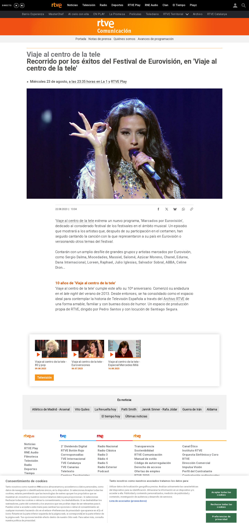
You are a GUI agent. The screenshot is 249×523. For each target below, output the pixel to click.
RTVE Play (119, 81)
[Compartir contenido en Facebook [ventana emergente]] (158, 208)
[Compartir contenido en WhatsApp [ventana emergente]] (183, 208)
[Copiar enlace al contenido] (191, 208)
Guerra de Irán (192, 409)
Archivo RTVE (173, 299)
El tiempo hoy (111, 416)
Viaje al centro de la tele (75, 221)
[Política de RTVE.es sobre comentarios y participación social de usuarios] (211, 496)
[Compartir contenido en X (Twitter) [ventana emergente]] (167, 208)
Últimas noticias (136, 416)
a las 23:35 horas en (85, 81)
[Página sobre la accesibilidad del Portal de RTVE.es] (145, 496)
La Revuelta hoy (105, 409)
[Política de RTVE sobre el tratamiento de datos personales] (55, 496)
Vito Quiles (82, 409)
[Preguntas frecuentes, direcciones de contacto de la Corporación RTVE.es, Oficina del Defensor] (184, 496)
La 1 (104, 81)
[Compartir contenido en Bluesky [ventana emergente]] (175, 208)
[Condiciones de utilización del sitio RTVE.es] (29, 496)
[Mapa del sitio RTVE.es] (166, 496)
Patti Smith (128, 409)
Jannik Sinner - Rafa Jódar (159, 409)
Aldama (212, 409)
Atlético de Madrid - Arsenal (51, 409)
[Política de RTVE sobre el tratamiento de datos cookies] (87, 496)
